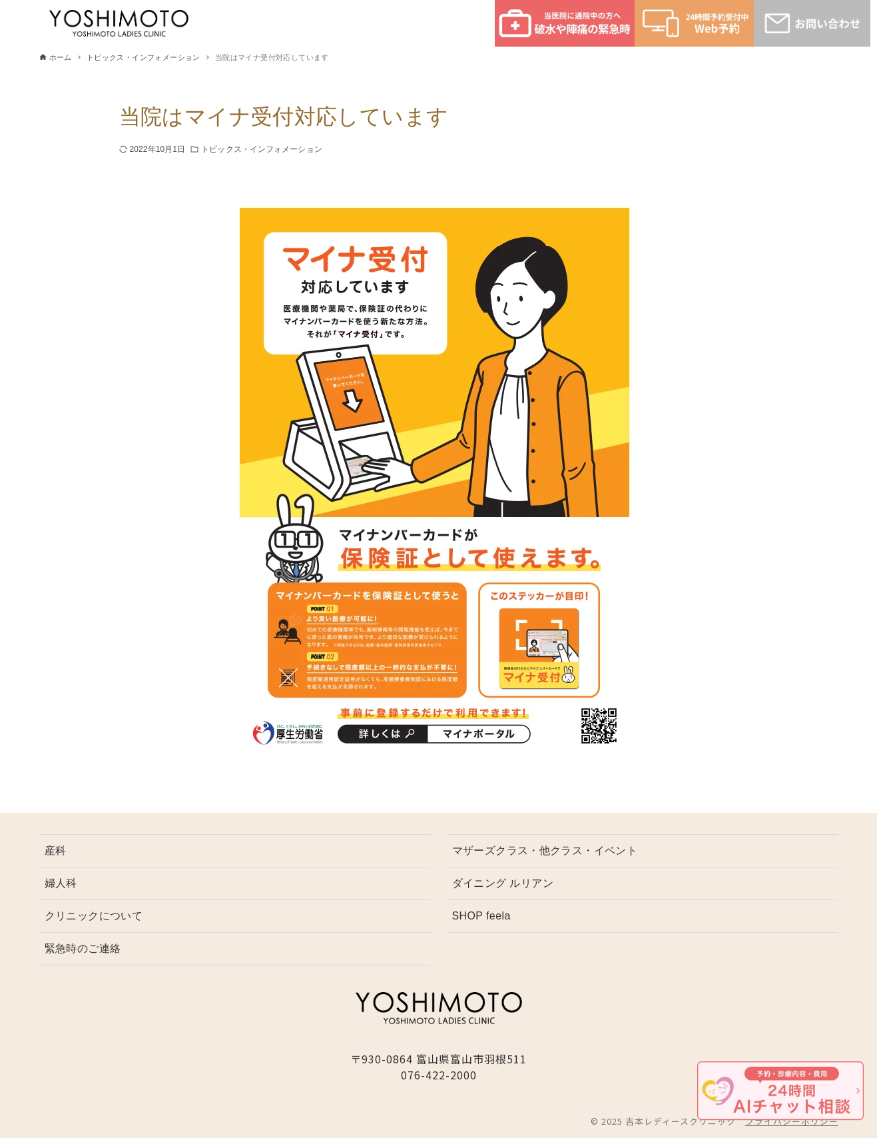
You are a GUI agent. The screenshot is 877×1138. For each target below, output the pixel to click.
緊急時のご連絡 (83, 948)
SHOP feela (481, 915)
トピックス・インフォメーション (261, 149)
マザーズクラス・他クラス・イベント (545, 850)
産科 (56, 850)
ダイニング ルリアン (502, 883)
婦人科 (61, 883)
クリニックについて (94, 915)
